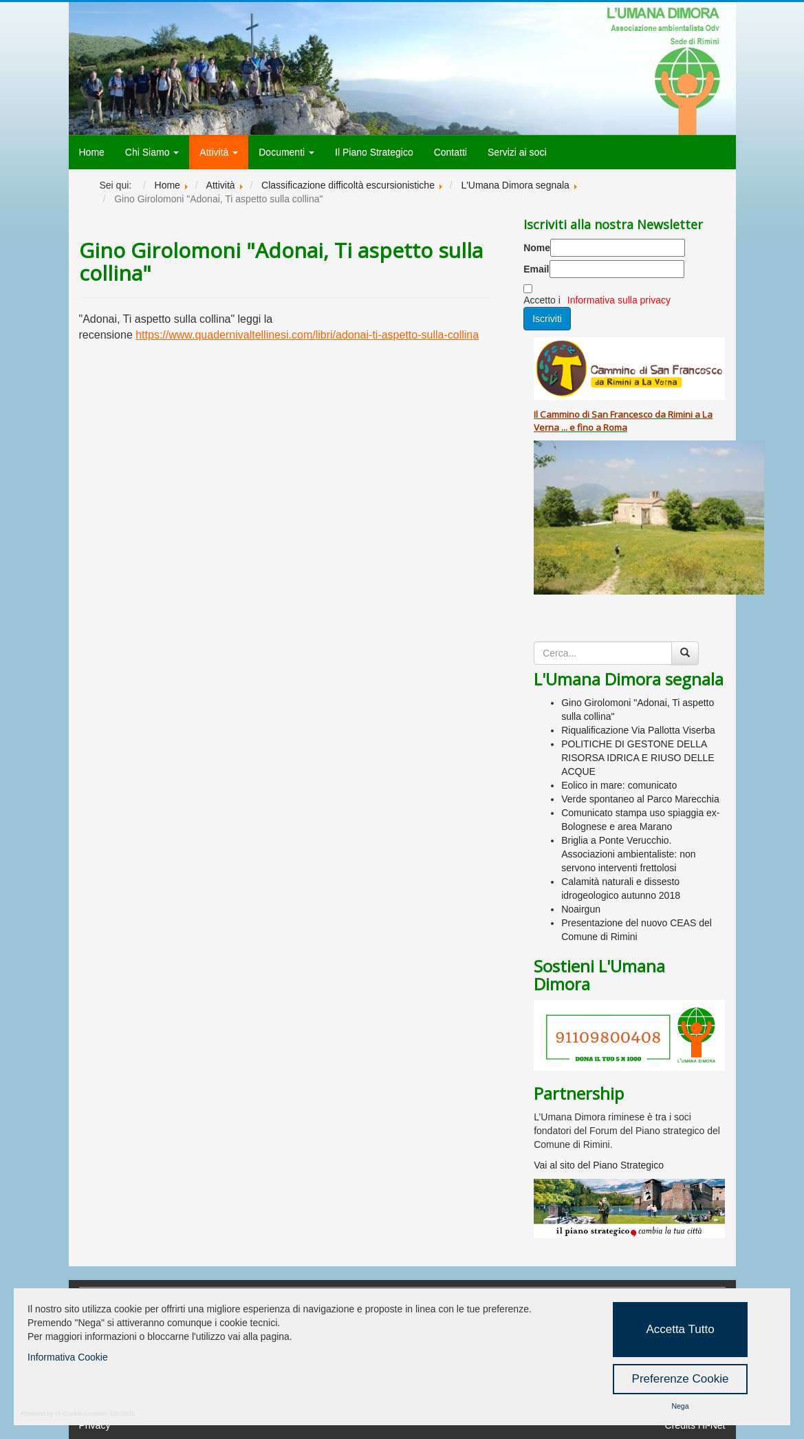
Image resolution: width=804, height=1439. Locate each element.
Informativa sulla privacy (619, 300)
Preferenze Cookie (680, 1378)
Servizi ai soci (517, 152)
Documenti (286, 152)
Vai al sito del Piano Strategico (599, 1165)
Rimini (680, 414)
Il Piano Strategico (374, 152)
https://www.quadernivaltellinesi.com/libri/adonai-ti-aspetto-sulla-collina (307, 335)
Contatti (450, 152)
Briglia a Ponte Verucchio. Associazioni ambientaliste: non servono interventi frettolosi (628, 854)
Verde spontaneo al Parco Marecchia (640, 798)
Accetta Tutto (680, 1329)
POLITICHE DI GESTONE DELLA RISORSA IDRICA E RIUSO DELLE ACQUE (638, 757)
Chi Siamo (152, 152)
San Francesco (622, 414)
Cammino (560, 414)
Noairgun (580, 909)
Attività (218, 152)
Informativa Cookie (68, 1357)
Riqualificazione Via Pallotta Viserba (638, 730)
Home (92, 152)
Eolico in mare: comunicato (619, 785)
